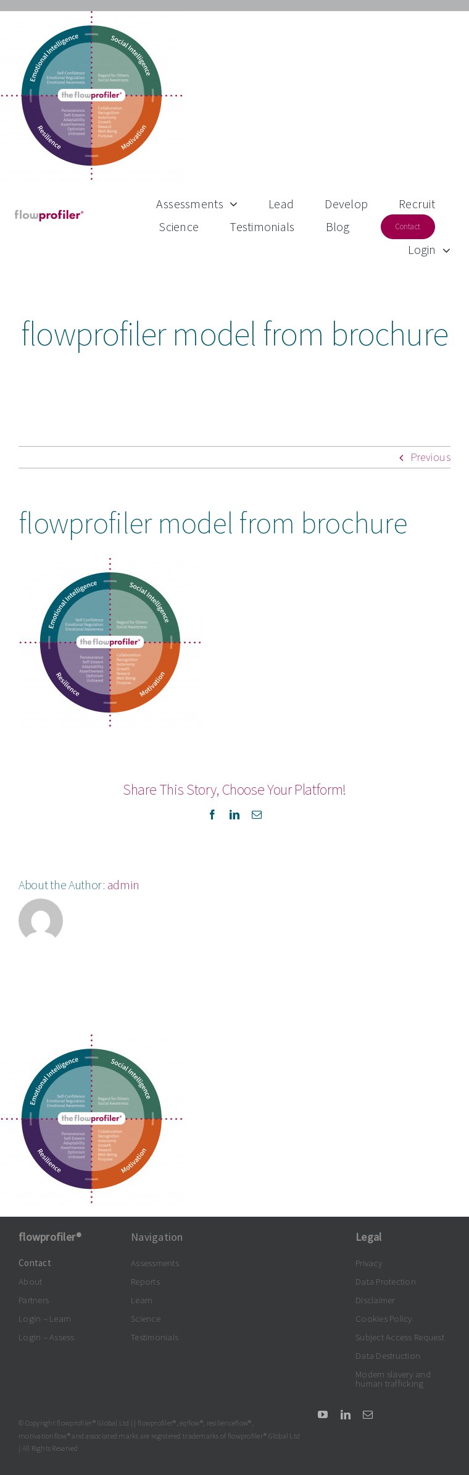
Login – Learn (45, 1318)
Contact (35, 1263)
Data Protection (385, 1281)
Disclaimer (375, 1300)
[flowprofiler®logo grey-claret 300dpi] (49, 214)
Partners (34, 1300)
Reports (145, 1281)
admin (123, 884)
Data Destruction (387, 1355)
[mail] (368, 1414)
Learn (141, 1300)
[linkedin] (346, 1414)
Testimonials (154, 1337)
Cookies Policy (383, 1318)
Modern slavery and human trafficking (393, 1378)
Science (145, 1318)
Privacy (368, 1263)
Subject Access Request (399, 1337)
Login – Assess (47, 1337)
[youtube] (323, 1414)
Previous (430, 457)
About (30, 1281)
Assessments (155, 1263)
